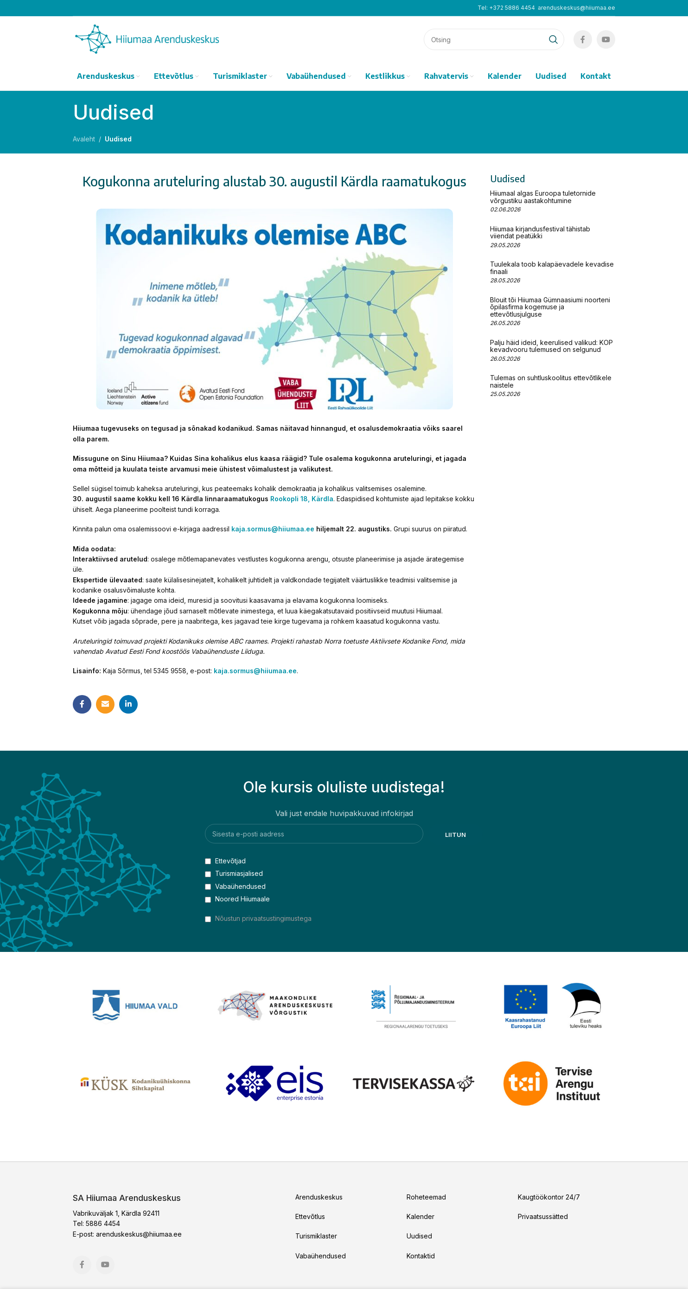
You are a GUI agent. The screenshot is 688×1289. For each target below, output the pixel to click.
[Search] (494, 39)
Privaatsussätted (543, 1216)
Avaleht (84, 139)
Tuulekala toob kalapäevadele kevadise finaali (552, 267)
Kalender (420, 1216)
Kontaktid (421, 1256)
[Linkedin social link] (128, 704)
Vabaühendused (235, 886)
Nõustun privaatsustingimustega (263, 918)
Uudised (118, 139)
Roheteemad (426, 1197)
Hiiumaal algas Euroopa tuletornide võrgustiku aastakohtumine (543, 196)
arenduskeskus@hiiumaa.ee (576, 7)
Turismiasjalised (234, 873)
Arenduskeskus (319, 1197)
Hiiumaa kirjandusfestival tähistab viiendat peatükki (540, 232)
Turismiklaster (316, 1236)
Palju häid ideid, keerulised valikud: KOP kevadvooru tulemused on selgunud (551, 345)
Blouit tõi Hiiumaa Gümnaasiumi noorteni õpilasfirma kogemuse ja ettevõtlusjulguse (550, 307)
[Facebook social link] (582, 39)
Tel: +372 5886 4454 (506, 7)
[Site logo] (147, 39)
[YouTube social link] (606, 39)
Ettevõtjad (225, 861)
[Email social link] (105, 704)
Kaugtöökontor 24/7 (549, 1197)
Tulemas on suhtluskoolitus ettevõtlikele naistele (551, 381)
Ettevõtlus (310, 1216)
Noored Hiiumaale (237, 899)
